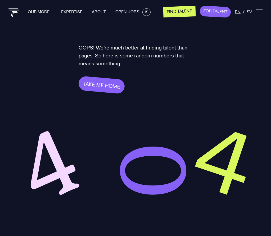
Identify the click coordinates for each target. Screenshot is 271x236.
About (99, 11)
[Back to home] (13, 12)
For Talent (215, 11)
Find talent (179, 11)
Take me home (101, 85)
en (238, 11)
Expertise (72, 11)
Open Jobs (133, 11)
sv (249, 11)
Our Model (40, 11)
